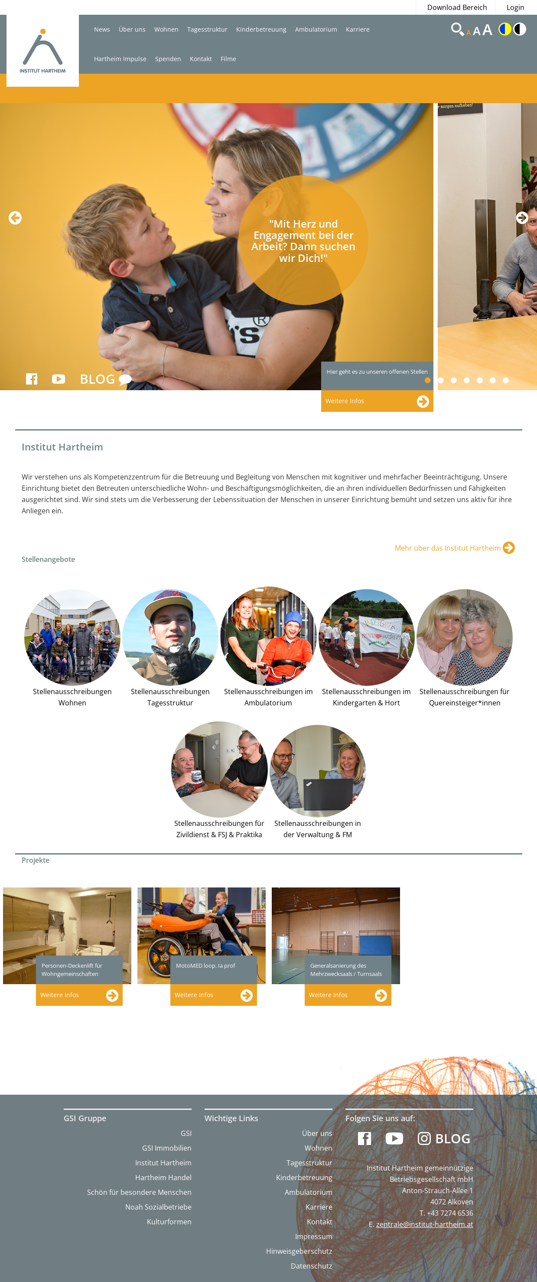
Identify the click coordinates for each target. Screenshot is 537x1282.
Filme (228, 59)
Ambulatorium (316, 29)
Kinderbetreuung (261, 29)
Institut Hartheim (163, 1163)
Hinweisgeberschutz (299, 1251)
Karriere (358, 29)
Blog (453, 1138)
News (102, 29)
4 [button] (472, 380)
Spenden (168, 59)
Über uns (132, 29)
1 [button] (433, 380)
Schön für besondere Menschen (139, 1192)
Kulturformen (169, 1222)
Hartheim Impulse (120, 59)
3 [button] (459, 380)
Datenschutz (311, 1266)
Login (515, 7)
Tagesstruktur (207, 29)
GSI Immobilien (167, 1148)
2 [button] (446, 380)
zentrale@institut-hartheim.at (424, 1224)
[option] (219, 246)
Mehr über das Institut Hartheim (449, 548)
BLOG (106, 379)
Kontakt (201, 59)
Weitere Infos (59, 995)
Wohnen (166, 29)
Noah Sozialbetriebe (158, 1207)
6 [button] (498, 380)
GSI (186, 1133)
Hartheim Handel (163, 1177)
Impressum (313, 1236)
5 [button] (485, 380)
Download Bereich (457, 7)
